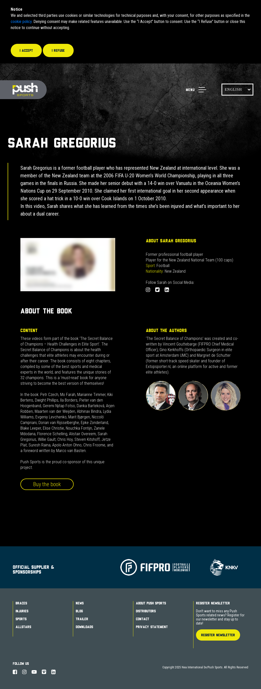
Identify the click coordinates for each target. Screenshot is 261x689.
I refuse (58, 50)
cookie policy (21, 21)
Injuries (22, 611)
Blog (79, 611)
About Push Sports (151, 603)
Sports (21, 619)
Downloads (84, 627)
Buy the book (47, 484)
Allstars (23, 627)
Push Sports (23, 89)
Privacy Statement (152, 627)
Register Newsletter (213, 603)
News (80, 603)
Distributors (146, 611)
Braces (21, 603)
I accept (26, 50)
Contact (142, 619)
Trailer (82, 619)
